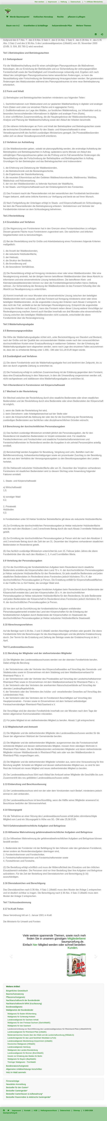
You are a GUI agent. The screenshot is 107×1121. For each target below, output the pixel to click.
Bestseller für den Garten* (17, 1087)
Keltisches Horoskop (43, 17)
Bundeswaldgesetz (14, 1007)
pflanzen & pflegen (76, 17)
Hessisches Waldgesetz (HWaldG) (21, 1044)
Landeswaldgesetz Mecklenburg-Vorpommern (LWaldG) (30, 1041)
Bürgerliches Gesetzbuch (17, 991)
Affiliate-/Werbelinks (95, 2)
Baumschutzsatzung (15, 994)
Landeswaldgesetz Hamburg (19, 1047)
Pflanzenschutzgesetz (15, 997)
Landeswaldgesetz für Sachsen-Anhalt (23, 1020)
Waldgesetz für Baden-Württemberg (22, 1014)
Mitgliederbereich (78, 938)
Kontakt (27, 1110)
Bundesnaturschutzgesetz (17, 1066)
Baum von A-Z (12, 25)
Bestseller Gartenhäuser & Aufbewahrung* (24, 1094)
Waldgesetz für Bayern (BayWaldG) (22, 1059)
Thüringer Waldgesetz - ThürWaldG (22, 1062)
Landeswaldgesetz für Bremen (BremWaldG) (25, 1053)
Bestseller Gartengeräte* (16, 1091)
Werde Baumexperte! (17, 17)
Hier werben (39, 2)
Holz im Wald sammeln (16, 1072)
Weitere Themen (83, 25)
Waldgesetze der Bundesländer (19, 1010)
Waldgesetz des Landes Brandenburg (23, 1050)
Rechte (60, 17)
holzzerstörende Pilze (62, 25)
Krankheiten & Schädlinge (36, 25)
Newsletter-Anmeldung (16, 1084)
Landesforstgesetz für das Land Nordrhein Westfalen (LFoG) (32, 1038)
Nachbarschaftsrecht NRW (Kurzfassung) (24, 1003)
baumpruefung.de (10, 1113)
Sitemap (76, 1110)
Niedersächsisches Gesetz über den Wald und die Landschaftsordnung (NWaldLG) (41, 1035)
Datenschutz (76, 2)
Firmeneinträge (12, 1081)
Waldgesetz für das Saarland (19, 1026)
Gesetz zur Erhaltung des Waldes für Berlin (25, 1056)
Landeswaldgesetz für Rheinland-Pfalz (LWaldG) (27, 1032)
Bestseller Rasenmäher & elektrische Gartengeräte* (28, 1097)
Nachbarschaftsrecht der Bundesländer (23, 1000)
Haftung (64, 2)
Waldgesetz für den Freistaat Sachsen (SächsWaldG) (29, 1023)
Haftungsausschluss (49, 1110)
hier (35, 944)
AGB (35, 1110)
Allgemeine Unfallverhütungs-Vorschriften (24, 1069)
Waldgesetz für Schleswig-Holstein (21, 1017)
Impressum (52, 2)
